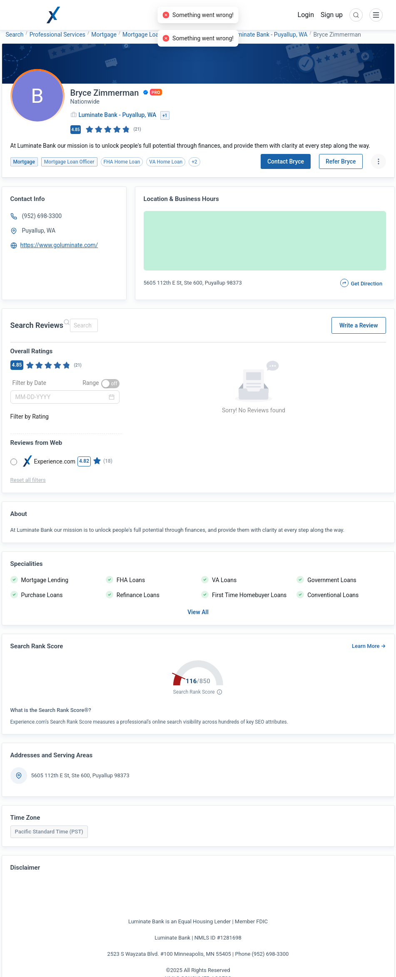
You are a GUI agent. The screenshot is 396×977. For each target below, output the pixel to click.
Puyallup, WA (39, 230)
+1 (164, 115)
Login (306, 15)
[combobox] (83, 325)
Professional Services (57, 34)
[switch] (110, 383)
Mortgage (104, 34)
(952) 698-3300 (42, 216)
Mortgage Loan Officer (151, 34)
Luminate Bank (206, 34)
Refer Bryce (341, 161)
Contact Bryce (285, 161)
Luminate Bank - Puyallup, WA (269, 34)
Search (15, 34)
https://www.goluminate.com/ (59, 245)
